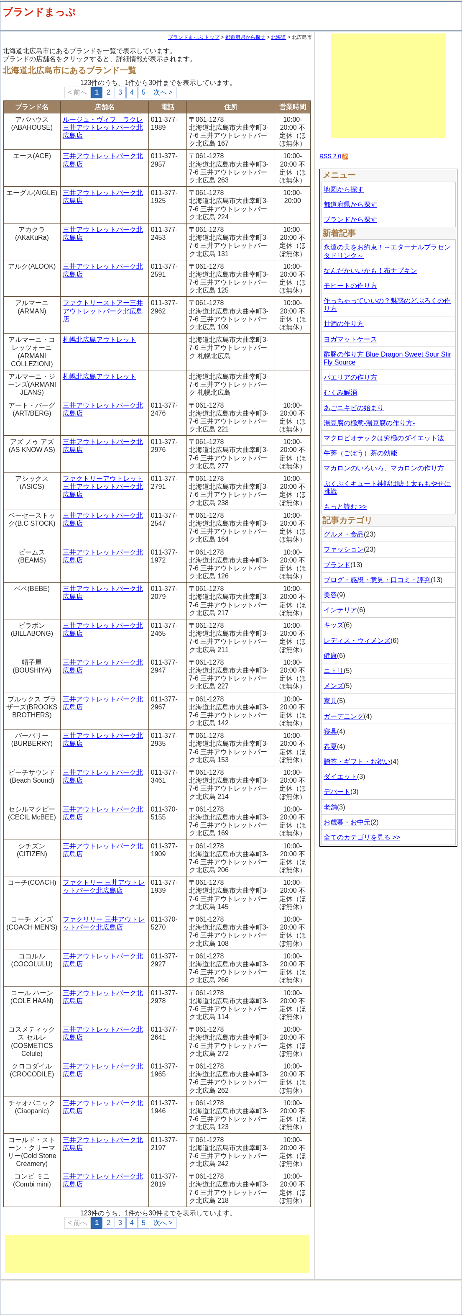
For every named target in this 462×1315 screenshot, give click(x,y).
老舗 (330, 807)
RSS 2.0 (330, 156)
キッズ (334, 625)
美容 (330, 594)
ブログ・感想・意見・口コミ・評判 (377, 579)
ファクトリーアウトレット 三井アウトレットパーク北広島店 (103, 486)
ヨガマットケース (350, 339)
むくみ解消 (340, 392)
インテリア (340, 610)
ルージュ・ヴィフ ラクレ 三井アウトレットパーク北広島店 (103, 127)
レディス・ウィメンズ (357, 640)
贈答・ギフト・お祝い (357, 761)
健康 (330, 655)
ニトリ (334, 670)
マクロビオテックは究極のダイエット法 (384, 438)
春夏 (330, 746)
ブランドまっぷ (39, 12)
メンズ (334, 685)
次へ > (163, 92)
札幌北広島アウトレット (99, 339)
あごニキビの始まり (354, 407)
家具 (330, 700)
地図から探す (344, 189)
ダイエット (340, 776)
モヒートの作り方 (350, 285)
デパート (337, 791)
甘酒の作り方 (344, 323)
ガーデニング (344, 716)
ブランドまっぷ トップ (194, 37)
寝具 (330, 731)
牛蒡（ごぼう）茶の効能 (360, 453)
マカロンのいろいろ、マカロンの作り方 (384, 468)
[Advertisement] (157, 1254)
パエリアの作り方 (350, 377)
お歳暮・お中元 (347, 822)
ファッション (344, 549)
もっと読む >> (345, 506)
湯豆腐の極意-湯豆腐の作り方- (369, 422)
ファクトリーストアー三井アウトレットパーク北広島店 (103, 310)
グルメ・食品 (344, 534)
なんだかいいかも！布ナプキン (370, 270)
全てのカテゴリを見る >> (362, 837)
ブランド (337, 564)
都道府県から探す (245, 37)
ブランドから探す (350, 219)
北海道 (278, 37)
